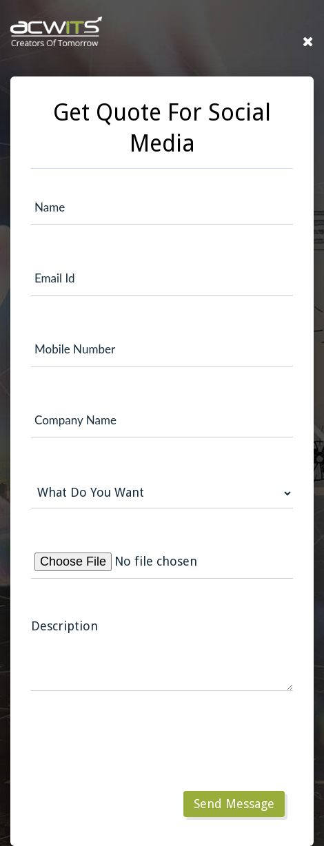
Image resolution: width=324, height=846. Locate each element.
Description (64, 626)
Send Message (234, 803)
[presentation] (136, 756)
